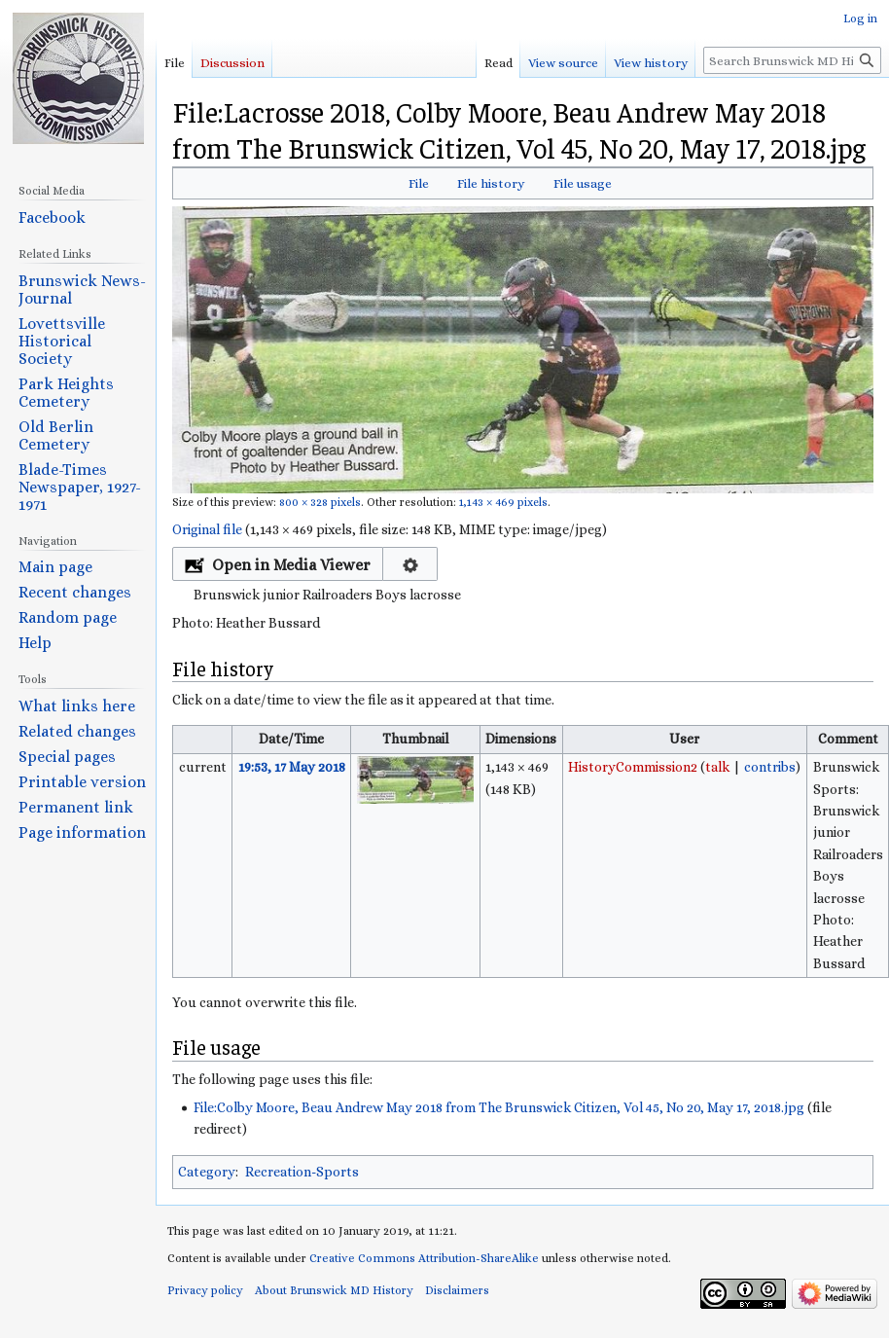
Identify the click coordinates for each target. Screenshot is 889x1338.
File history (490, 183)
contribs (770, 767)
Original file (207, 529)
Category (206, 1171)
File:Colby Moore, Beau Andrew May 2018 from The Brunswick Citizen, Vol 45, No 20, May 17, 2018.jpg (499, 1107)
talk (717, 767)
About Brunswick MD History (334, 1290)
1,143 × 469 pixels (503, 502)
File (419, 183)
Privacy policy (205, 1290)
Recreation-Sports (302, 1171)
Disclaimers (457, 1290)
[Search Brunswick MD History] (792, 60)
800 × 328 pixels (320, 502)
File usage (582, 183)
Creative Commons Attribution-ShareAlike (424, 1258)
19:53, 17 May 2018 (291, 767)
